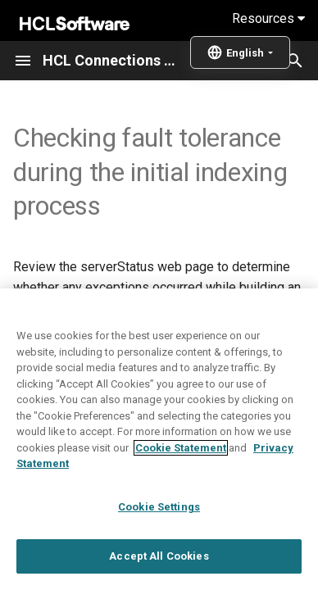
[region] (159, 439)
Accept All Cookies (158, 556)
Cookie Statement (180, 448)
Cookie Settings (159, 507)
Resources (268, 18)
